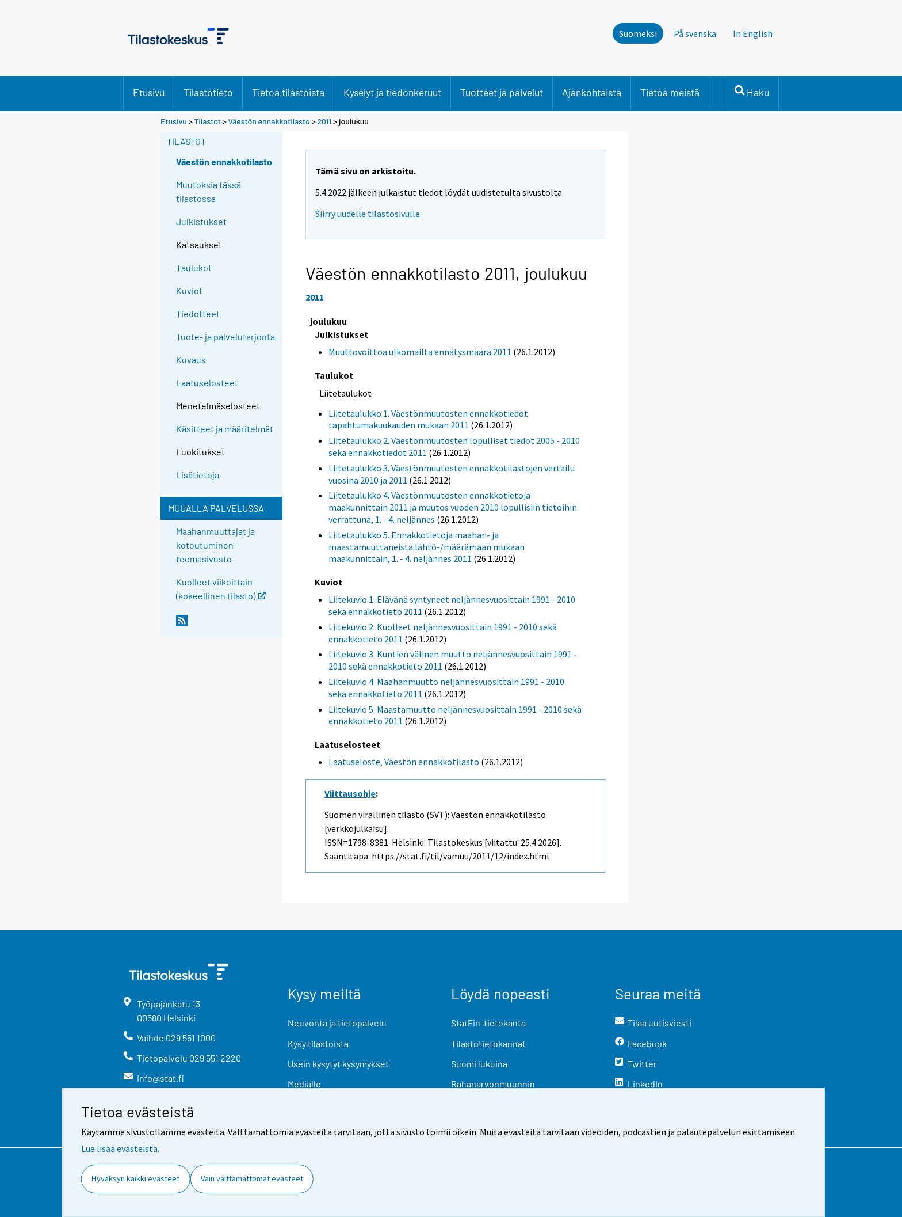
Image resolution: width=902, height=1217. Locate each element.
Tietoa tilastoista (288, 92)
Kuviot (189, 290)
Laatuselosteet (207, 382)
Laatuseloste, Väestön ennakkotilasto (403, 761)
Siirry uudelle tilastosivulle (367, 213)
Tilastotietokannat (488, 1043)
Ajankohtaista (591, 92)
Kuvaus (191, 359)
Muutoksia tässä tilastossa (208, 191)
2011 (324, 121)
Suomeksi (638, 33)
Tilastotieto (208, 92)
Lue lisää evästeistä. (120, 1148)
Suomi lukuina (479, 1063)
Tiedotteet (198, 313)
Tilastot (207, 121)
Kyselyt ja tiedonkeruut (392, 92)
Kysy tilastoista (318, 1043)
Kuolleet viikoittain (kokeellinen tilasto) (221, 588)
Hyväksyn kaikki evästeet (135, 1178)
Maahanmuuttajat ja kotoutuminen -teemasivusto (215, 545)
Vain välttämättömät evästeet (252, 1178)
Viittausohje (350, 793)
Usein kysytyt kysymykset (338, 1063)
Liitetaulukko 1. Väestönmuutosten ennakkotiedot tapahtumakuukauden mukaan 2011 (428, 419)
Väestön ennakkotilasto (269, 121)
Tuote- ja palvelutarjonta (225, 336)
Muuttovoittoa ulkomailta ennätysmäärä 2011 (419, 352)
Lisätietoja (197, 474)
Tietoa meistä (670, 92)
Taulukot (194, 267)
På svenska (695, 33)
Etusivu (149, 92)
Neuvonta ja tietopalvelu (337, 1022)
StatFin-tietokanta (488, 1022)
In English (753, 33)
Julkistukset (201, 221)
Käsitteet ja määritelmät (224, 428)
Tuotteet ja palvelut (501, 92)
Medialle (304, 1083)
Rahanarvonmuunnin (493, 1083)
